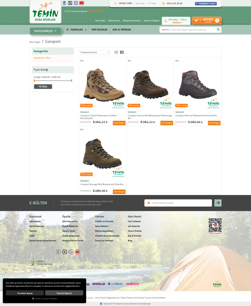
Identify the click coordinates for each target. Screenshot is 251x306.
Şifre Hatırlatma (69, 221)
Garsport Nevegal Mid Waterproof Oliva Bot (101, 184)
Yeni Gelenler (134, 221)
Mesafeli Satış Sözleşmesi (107, 235)
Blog (130, 240)
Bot (82, 60)
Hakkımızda (112, 20)
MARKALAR (76, 29)
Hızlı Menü (134, 216)
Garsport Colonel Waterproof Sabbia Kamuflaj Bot (98, 117)
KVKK (32, 235)
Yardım (99, 216)
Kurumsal (35, 216)
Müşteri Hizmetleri (130, 20)
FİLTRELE (43, 86)
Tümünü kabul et (64, 293)
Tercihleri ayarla (24, 293)
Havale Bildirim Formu (73, 240)
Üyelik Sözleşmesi (70, 235)
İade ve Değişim (150, 20)
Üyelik (66, 216)
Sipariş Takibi (68, 231)
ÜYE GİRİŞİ (171, 19)
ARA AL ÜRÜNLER (122, 29)
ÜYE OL (182, 19)
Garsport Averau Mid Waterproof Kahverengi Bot (150, 117)
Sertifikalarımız (36, 226)
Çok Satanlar (134, 226)
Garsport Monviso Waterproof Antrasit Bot (196, 115)
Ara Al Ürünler (134, 235)
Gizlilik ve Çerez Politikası (44, 299)
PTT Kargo (152, 3)
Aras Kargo (140, 3)
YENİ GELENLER (99, 29)
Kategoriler (41, 51)
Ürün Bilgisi (119, 123)
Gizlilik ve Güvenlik (104, 221)
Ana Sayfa (98, 20)
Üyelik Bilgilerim (70, 226)
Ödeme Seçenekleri (104, 231)
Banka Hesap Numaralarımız (42, 240)
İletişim (33, 231)
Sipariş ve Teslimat (104, 240)
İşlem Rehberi (101, 226)
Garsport (53, 41)
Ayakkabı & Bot (42, 58)
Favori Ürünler (135, 231)
